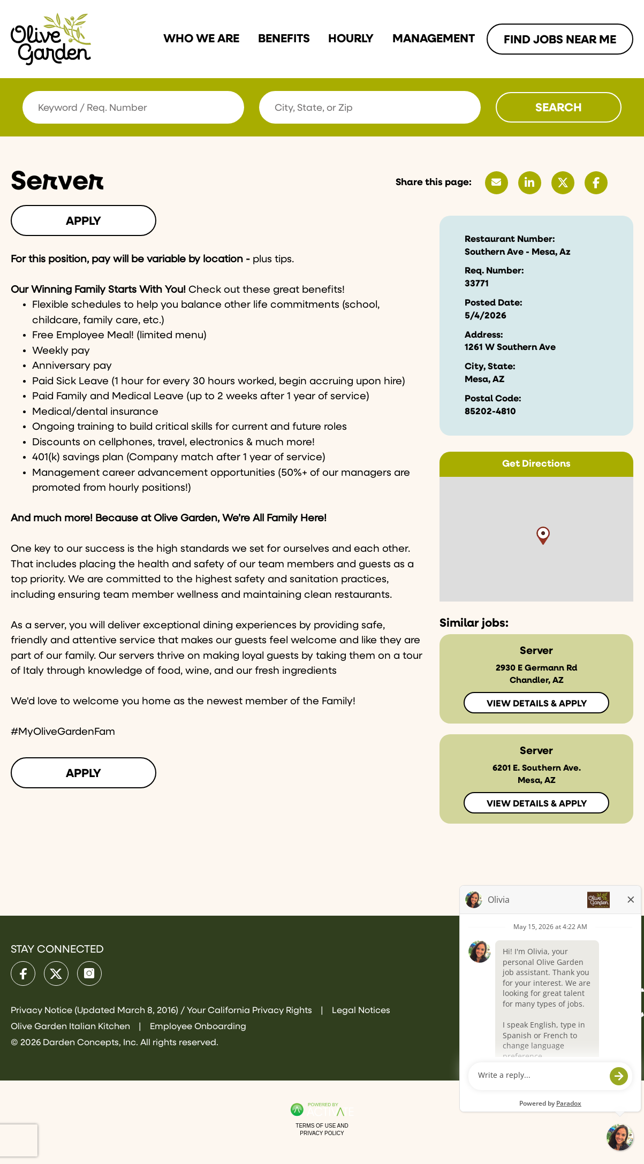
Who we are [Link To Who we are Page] (201, 39)
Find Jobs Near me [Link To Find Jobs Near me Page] (560, 40)
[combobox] (370, 107)
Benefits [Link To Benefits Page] (284, 39)
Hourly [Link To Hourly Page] (351, 39)
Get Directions (536, 464)
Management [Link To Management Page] (433, 39)
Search (558, 108)
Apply (83, 221)
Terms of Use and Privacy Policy (322, 1129)
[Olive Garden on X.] (56, 973)
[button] (471, 107)
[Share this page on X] (562, 182)
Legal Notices (361, 1010)
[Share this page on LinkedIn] (529, 182)
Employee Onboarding (198, 1026)
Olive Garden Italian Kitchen (71, 1026)
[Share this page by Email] (496, 182)
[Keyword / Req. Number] (133, 107)
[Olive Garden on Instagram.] (89, 973)
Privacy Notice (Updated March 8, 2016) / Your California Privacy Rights (162, 1010)
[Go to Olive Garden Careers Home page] (51, 39)
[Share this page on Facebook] (596, 182)
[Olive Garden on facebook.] (23, 973)
